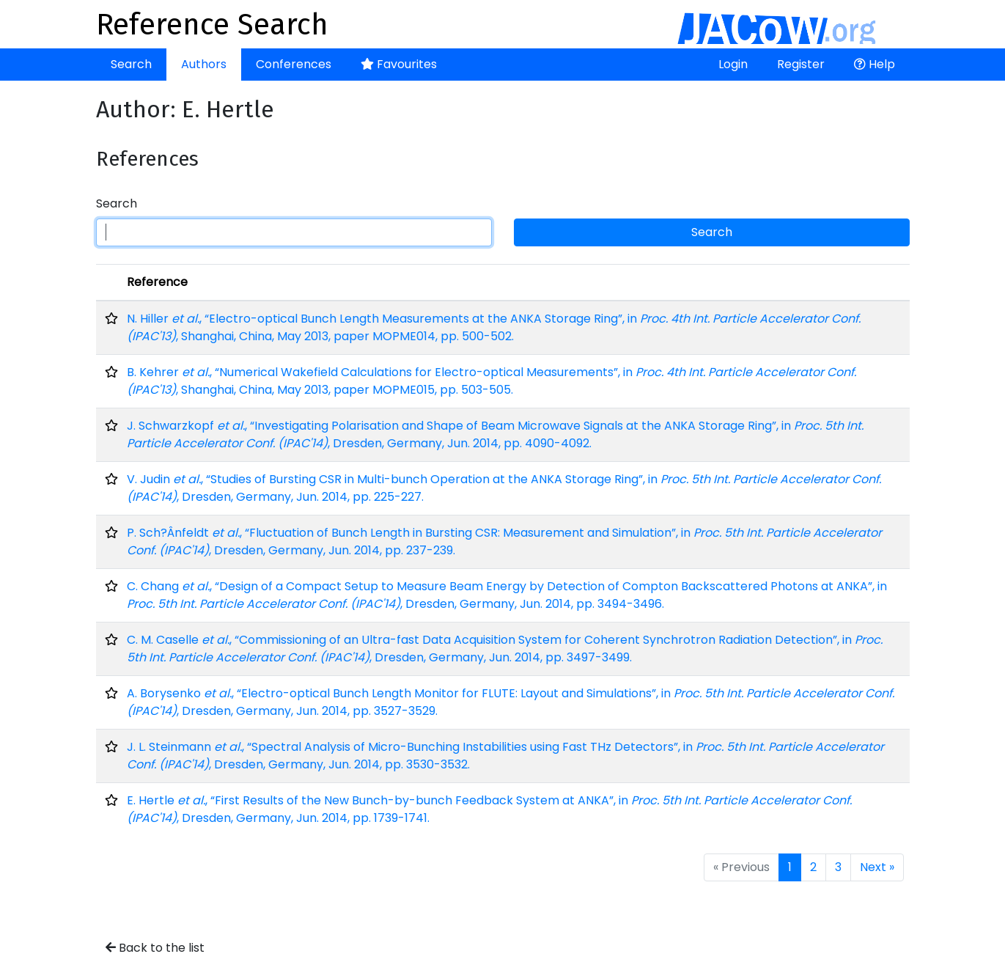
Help (874, 64)
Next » (877, 867)
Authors (204, 64)
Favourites (399, 64)
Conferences (293, 64)
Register (801, 64)
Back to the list (155, 947)
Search (131, 64)
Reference (157, 281)
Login (733, 64)
